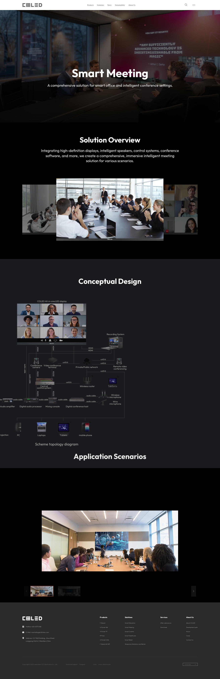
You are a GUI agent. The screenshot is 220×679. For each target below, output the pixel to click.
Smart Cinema (129, 631)
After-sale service (165, 623)
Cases (188, 636)
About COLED (190, 623)
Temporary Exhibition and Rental (135, 644)
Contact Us (189, 640)
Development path (192, 627)
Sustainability (120, 5)
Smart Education (130, 623)
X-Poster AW (104, 627)
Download (163, 627)
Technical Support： (72, 664)
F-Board (102, 623)
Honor (188, 631)
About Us (131, 5)
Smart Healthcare (130, 636)
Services (163, 617)
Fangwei (82, 664)
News (109, 5)
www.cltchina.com (104, 664)
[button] (193, 596)
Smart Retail (129, 640)
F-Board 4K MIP (105, 644)
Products (90, 5)
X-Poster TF (103, 631)
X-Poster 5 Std (104, 640)
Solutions (100, 5)
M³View (102, 636)
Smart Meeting (129, 627)
